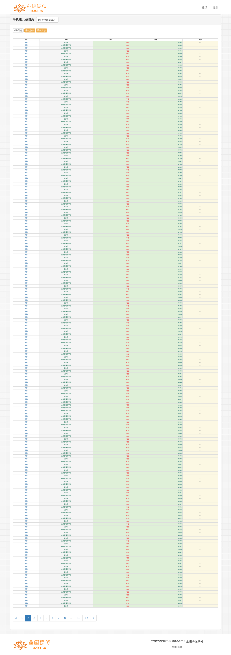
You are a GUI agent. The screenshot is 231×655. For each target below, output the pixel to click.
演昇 (26, 42)
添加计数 (18, 30)
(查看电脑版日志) (47, 20)
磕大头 (66, 42)
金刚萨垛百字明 (66, 45)
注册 (215, 7)
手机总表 (29, 30)
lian (179, 646)
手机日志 (41, 30)
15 (78, 617)
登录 (204, 7)
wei (174, 646)
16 (86, 617)
